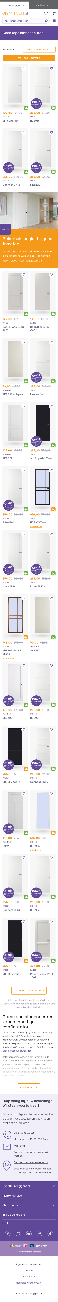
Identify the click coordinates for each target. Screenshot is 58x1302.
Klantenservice (43, 5)
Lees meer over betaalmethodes (29, 1251)
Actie (5, 228)
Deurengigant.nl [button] (14, 5)
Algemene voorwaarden (29, 1264)
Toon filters (29, 58)
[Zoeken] (24, 21)
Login (5, 1223)
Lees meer (29, 1087)
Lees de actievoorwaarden (17, 1050)
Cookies (29, 1270)
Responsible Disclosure (29, 1282)
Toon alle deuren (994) (29, 990)
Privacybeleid (29, 1276)
